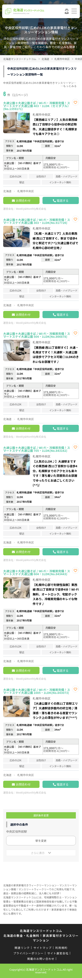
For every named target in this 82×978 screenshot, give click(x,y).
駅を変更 (41, 841)
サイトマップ (42, 947)
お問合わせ (23, 200)
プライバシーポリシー (28, 953)
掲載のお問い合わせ (41, 958)
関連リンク (22, 947)
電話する (63, 200)
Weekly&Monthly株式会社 (31, 208)
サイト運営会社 (57, 953)
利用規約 (61, 947)
